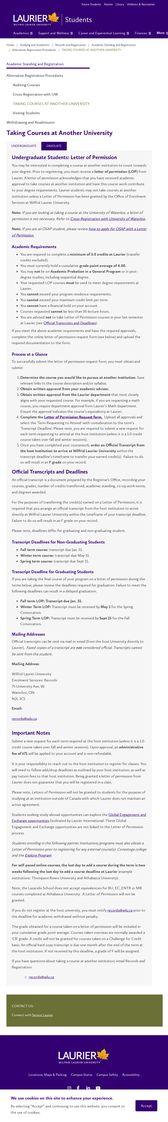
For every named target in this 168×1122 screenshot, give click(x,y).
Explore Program (38, 855)
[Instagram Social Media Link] (70, 1088)
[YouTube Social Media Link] (98, 1088)
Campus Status (81, 1075)
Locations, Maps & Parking (47, 1075)
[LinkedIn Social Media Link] (88, 1088)
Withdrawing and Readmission (30, 122)
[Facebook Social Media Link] (79, 1088)
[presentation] (23, 146)
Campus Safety (107, 1075)
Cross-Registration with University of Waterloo (107, 218)
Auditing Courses (26, 85)
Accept (146, 1105)
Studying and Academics (34, 45)
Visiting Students (26, 113)
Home (10, 45)
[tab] (23, 146)
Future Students (91, 4)
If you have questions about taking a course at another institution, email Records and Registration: (78, 964)
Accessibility (131, 1075)
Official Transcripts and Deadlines (69, 323)
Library (120, 4)
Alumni (108, 4)
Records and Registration (70, 45)
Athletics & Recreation (141, 4)
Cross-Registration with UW (35, 94)
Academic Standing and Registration (114, 45)
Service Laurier (42, 1015)
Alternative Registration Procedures (34, 50)
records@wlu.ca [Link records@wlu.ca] (24, 718)
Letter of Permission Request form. (73, 417)
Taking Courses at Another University (51, 103)
